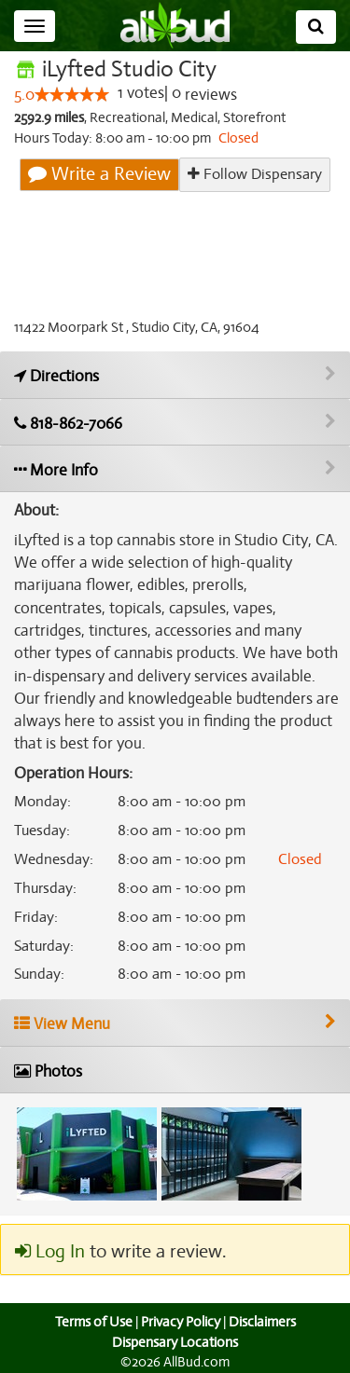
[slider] (72, 95)
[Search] (316, 27)
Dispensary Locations (175, 1342)
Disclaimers (263, 1322)
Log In (49, 1252)
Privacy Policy (180, 1322)
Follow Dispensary (255, 174)
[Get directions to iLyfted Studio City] (175, 374)
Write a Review (101, 174)
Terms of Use (91, 1322)
